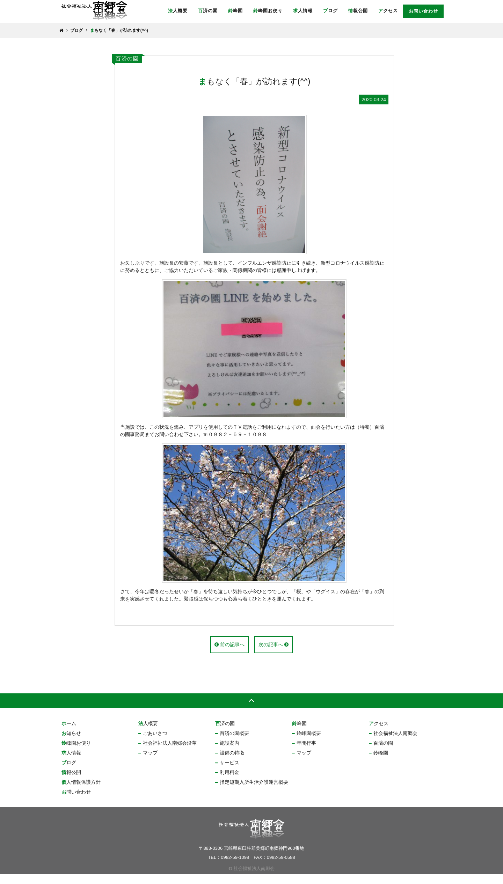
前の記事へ (229, 654)
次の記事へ (273, 654)
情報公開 (358, 10)
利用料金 (229, 782)
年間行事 (306, 753)
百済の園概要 (234, 743)
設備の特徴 (232, 762)
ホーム (68, 733)
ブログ (330, 10)
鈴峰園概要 (309, 743)
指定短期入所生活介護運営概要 (254, 792)
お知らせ (71, 743)
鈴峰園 (235, 10)
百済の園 (208, 10)
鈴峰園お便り (268, 10)
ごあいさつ (155, 743)
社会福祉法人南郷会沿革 (170, 753)
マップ (150, 762)
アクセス (388, 10)
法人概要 (178, 10)
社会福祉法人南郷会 (395, 743)
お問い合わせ (423, 11)
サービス (229, 772)
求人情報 (303, 10)
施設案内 (229, 753)
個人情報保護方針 (81, 792)
